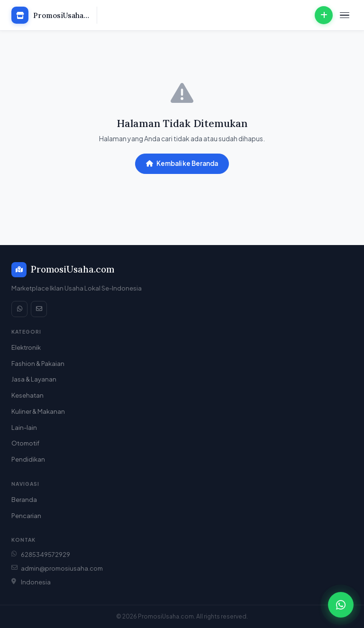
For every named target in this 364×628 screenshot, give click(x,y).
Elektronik (26, 347)
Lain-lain (24, 427)
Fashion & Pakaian (37, 363)
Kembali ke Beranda (182, 163)
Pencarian (26, 515)
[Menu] (345, 15)
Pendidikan (28, 459)
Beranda (24, 499)
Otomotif (25, 443)
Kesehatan (27, 395)
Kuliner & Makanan (38, 411)
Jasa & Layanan (33, 379)
